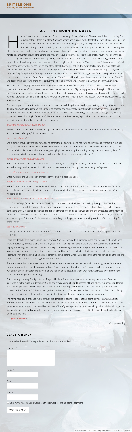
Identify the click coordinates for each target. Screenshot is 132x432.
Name (10, 373)
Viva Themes (125, 430)
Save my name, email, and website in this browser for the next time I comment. (46, 406)
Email (10, 384)
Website (10, 395)
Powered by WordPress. (101, 430)
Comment (12, 348)
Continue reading (117, 323)
